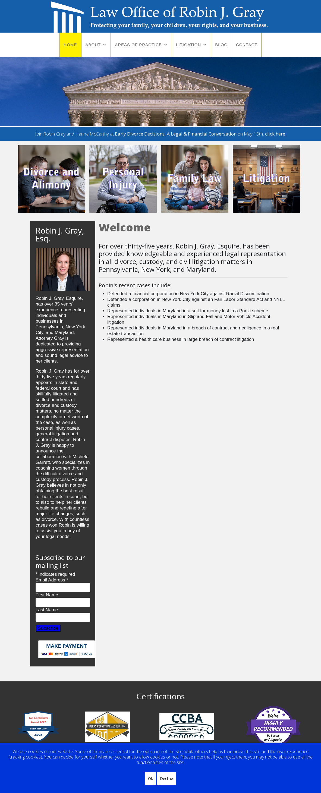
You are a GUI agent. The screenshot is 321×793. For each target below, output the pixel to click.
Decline (166, 778)
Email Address (52, 580)
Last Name (47, 609)
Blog (221, 44)
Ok (150, 778)
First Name (47, 594)
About (93, 44)
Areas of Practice (138, 44)
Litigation (188, 44)
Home (70, 44)
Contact (246, 44)
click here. (275, 134)
